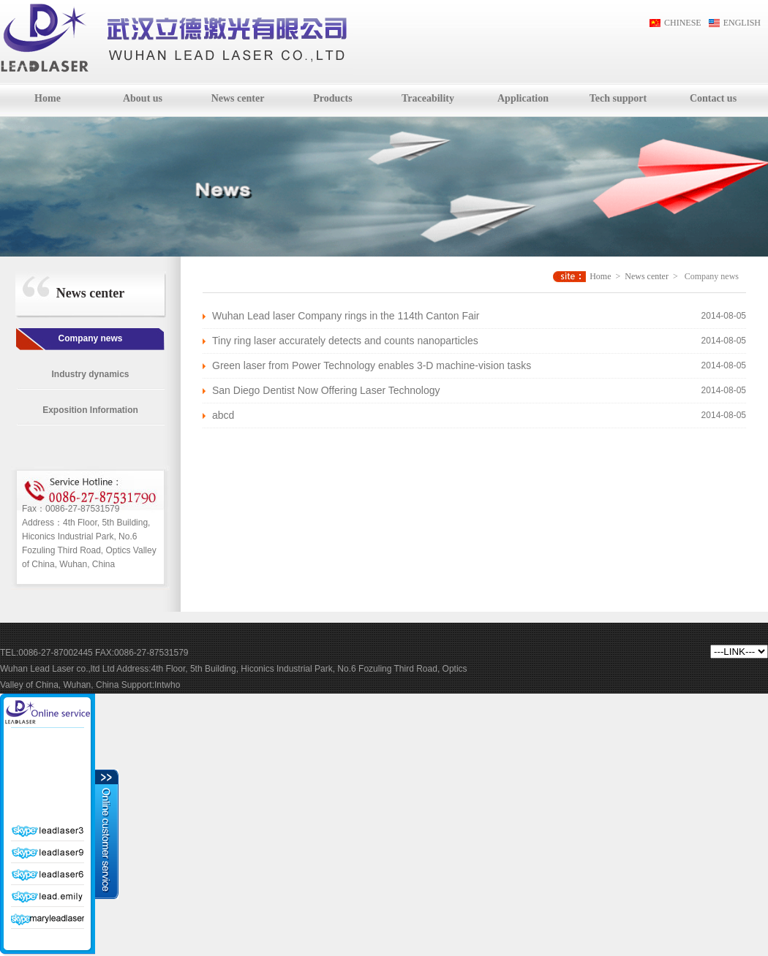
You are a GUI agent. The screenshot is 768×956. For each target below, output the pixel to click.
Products (332, 98)
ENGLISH (742, 23)
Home (47, 98)
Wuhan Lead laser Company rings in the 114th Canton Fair (346, 316)
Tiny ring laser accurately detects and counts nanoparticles (345, 340)
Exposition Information (90, 410)
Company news (90, 338)
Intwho (167, 685)
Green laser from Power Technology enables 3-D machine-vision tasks (371, 365)
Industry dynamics (90, 374)
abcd (223, 415)
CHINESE (682, 23)
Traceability (428, 98)
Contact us (713, 98)
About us (142, 98)
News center (238, 98)
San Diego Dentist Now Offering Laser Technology (326, 390)
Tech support (618, 98)
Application (523, 98)
